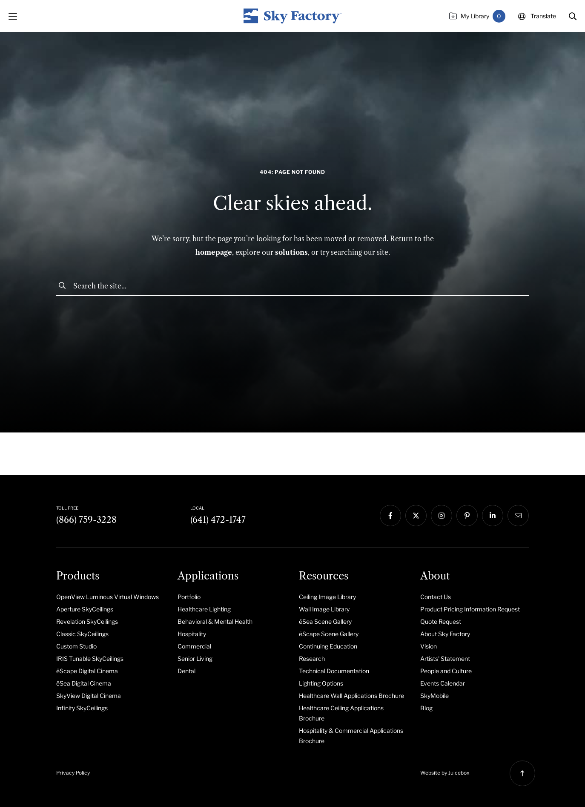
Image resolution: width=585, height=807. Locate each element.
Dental (186, 670)
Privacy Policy (73, 773)
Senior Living (195, 658)
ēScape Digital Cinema (87, 670)
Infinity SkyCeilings (82, 708)
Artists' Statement (445, 658)
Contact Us (435, 596)
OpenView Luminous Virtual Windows (107, 596)
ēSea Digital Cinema (83, 683)
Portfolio (189, 596)
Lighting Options (321, 683)
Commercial (194, 646)
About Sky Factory (445, 633)
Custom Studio (76, 646)
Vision (428, 646)
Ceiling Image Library (327, 596)
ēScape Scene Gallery (328, 633)
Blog (426, 708)
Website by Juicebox (445, 773)
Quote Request (440, 621)
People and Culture (446, 670)
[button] (572, 16)
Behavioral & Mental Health (215, 621)
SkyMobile (434, 695)
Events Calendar (442, 683)
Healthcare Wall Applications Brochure (351, 695)
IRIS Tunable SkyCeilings (89, 658)
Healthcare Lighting (204, 609)
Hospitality (192, 633)
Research (312, 658)
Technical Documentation (334, 670)
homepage (213, 252)
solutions (291, 252)
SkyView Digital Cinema (88, 695)
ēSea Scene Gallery (325, 621)
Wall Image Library (324, 609)
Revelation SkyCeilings (87, 621)
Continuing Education (328, 646)
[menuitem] (110, 596)
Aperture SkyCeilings (84, 609)
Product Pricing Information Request (470, 609)
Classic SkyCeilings (82, 633)
